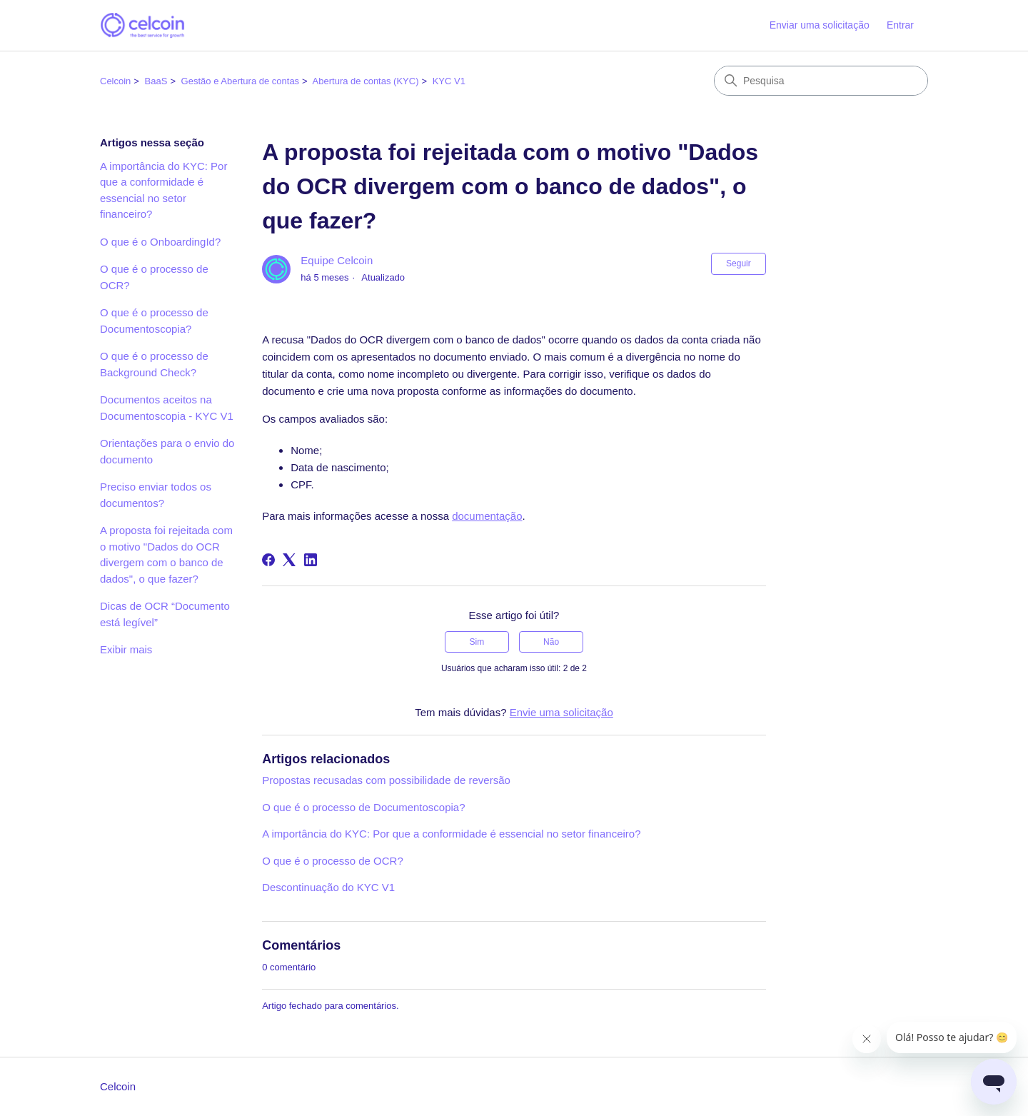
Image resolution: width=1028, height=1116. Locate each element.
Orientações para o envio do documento (167, 451)
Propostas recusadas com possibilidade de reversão (386, 780)
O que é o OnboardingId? (160, 242)
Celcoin (115, 81)
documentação (487, 516)
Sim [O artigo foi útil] (477, 642)
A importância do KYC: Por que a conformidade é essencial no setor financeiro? (163, 190)
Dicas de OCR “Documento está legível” (165, 614)
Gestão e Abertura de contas (240, 81)
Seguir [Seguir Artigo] (738, 263)
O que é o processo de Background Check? (154, 364)
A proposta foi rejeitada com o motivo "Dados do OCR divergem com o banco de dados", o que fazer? (166, 554)
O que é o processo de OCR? (154, 277)
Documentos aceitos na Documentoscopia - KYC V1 (166, 407)
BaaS (156, 81)
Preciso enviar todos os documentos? (155, 495)
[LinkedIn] (310, 559)
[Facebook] (268, 559)
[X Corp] (289, 559)
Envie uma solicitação (561, 712)
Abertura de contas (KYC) (366, 81)
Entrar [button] (900, 25)
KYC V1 (449, 81)
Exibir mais (126, 649)
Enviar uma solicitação (820, 25)
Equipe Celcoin (337, 260)
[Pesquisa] (821, 80)
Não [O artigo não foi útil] (551, 642)
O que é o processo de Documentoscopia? (154, 320)
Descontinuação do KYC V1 (328, 887)
